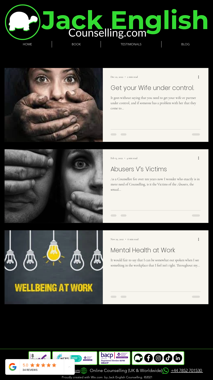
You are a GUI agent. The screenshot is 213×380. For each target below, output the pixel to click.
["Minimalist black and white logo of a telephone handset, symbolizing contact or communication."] (148, 358)
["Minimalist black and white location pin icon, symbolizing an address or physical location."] (168, 358)
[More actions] (200, 77)
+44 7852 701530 (187, 370)
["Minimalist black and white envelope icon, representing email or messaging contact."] (158, 358)
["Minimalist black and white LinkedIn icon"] (177, 358)
